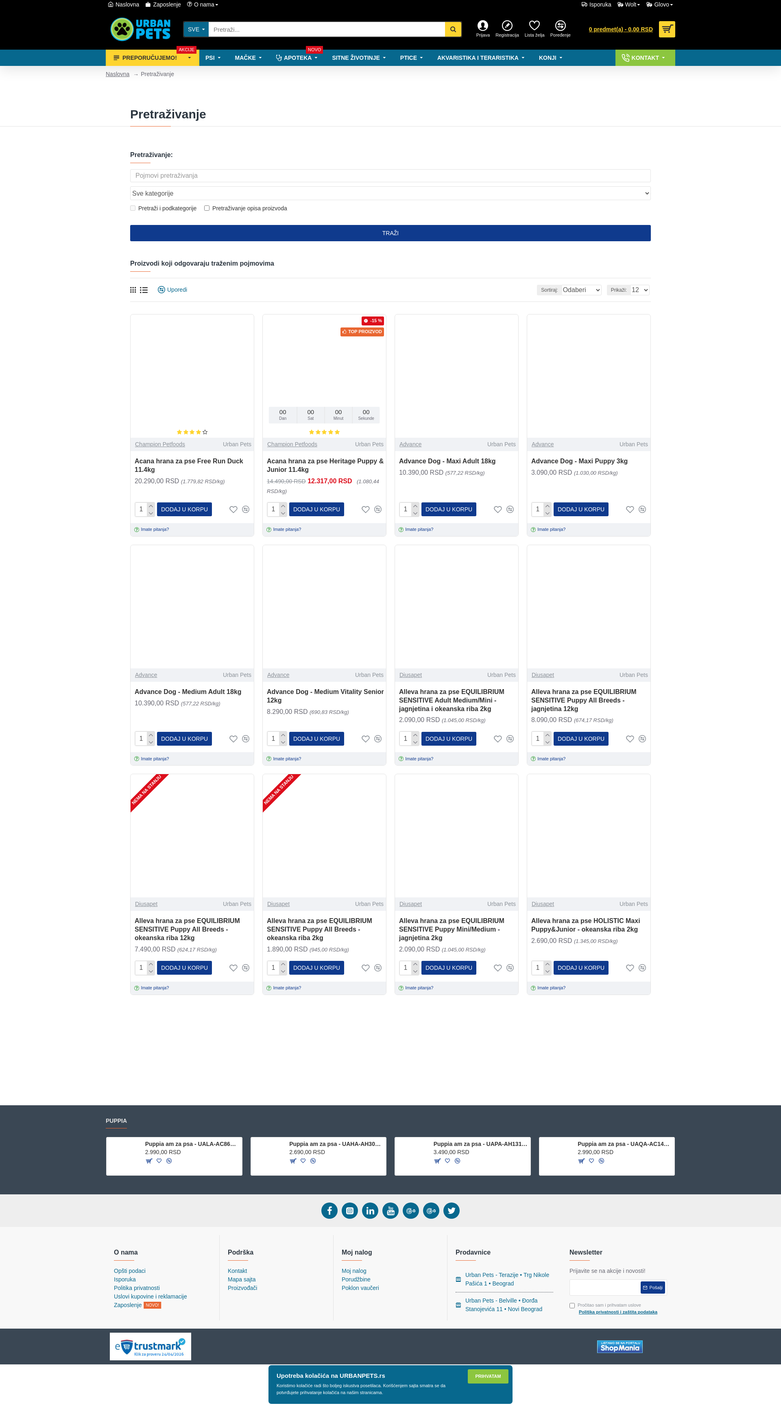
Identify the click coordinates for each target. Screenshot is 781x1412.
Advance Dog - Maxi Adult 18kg (447, 445)
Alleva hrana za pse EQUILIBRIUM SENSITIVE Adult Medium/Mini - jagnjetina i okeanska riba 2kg (451, 684)
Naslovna (117, 74)
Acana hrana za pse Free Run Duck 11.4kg (189, 450)
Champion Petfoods (160, 429)
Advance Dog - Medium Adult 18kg (188, 675)
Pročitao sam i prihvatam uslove (614, 1309)
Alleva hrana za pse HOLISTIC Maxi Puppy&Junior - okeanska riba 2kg (585, 907)
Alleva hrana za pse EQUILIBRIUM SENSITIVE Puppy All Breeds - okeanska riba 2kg (319, 911)
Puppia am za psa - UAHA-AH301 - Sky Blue (336, 1144)
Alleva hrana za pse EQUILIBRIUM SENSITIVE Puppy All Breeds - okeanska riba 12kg (187, 911)
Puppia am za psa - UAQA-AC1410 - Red (625, 1144)
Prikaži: (621, 274)
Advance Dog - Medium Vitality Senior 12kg (325, 679)
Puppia (116, 1120)
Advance (410, 429)
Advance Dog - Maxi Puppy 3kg (579, 445)
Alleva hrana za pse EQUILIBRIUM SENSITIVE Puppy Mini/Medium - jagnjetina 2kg (451, 911)
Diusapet (410, 658)
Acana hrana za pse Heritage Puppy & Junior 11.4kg (325, 450)
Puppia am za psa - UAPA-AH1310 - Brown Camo (481, 1144)
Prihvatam (488, 1376)
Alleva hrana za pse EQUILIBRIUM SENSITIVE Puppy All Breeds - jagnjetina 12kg (584, 684)
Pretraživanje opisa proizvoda (245, 193)
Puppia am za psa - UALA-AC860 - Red (192, 1144)
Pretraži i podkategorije (163, 193)
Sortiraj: (539, 274)
